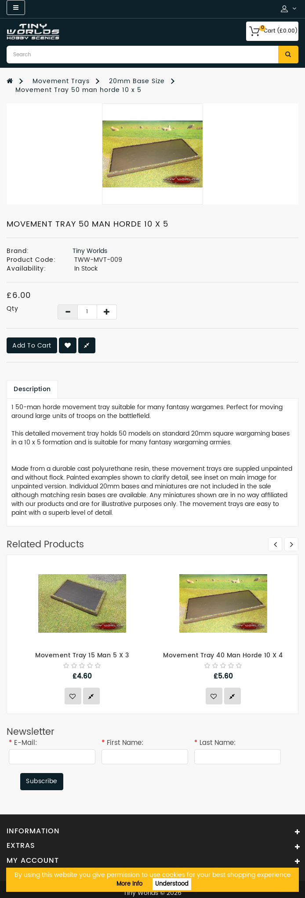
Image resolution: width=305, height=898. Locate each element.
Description (32, 389)
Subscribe (42, 781)
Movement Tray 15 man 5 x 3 (82, 655)
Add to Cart (31, 346)
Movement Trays (61, 81)
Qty (12, 308)
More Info (129, 884)
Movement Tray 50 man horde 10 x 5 (78, 90)
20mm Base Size (137, 81)
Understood (172, 884)
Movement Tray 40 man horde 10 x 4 (223, 655)
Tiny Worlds (90, 251)
